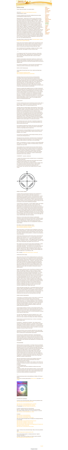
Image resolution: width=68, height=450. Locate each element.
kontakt (46, 9)
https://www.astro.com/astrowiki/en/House (24, 416)
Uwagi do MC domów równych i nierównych (30, 252)
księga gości (47, 32)
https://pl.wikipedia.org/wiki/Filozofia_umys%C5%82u (26, 73)
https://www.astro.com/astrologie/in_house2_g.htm (25, 417)
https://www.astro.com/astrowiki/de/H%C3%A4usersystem (26, 420)
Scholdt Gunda (23, 12)
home (46, 7)
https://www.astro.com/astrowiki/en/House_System (25, 426)
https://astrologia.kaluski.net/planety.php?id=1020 (25, 437)
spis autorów (47, 29)
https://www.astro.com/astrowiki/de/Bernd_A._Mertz (25, 411)
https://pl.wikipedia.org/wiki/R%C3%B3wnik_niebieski (26, 226)
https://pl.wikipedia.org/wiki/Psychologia (23, 72)
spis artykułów (47, 10)
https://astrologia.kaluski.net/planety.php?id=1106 (25, 401)
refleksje (46, 25)
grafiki (46, 26)
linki (46, 31)
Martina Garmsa (34, 378)
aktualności (47, 8)
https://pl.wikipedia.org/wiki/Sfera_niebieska (24, 227)
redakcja (46, 30)
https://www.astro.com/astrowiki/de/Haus (23, 415)
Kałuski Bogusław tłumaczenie (31, 12)
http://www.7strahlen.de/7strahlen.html (29, 406)
